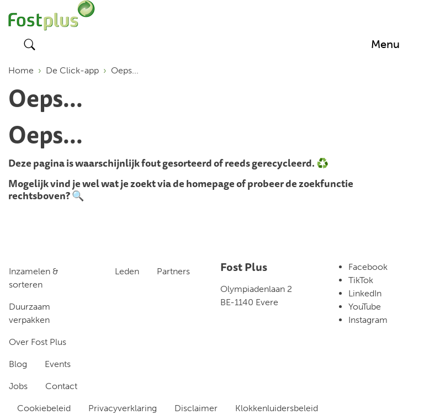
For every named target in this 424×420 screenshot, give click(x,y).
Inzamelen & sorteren (34, 278)
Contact (61, 386)
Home (21, 70)
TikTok (360, 280)
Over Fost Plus (37, 342)
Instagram (368, 320)
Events (58, 364)
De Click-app (72, 70)
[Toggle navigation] (385, 44)
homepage (210, 183)
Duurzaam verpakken (29, 313)
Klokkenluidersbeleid (276, 408)
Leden (127, 271)
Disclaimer (196, 408)
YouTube (364, 306)
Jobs (18, 386)
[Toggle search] (30, 44)
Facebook (368, 267)
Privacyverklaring (122, 408)
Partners (173, 271)
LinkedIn (364, 293)
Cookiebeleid (44, 408)
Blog (18, 364)
